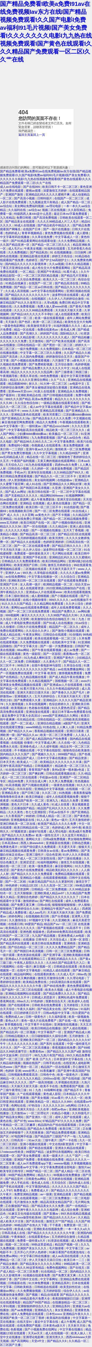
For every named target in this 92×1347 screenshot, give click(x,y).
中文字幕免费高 (65, 441)
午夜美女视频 (33, 248)
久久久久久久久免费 (13, 341)
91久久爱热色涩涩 (64, 708)
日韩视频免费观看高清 (23, 1074)
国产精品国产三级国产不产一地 (56, 1136)
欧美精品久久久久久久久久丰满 (61, 762)
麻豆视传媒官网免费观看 (18, 422)
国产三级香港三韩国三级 (71, 372)
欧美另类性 (57, 538)
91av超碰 (6, 499)
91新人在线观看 (45, 391)
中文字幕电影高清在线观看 (26, 430)
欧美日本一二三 (74, 1260)
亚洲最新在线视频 (58, 843)
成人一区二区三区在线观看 (20, 777)
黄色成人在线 (40, 1182)
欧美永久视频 (54, 989)
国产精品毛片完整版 (74, 275)
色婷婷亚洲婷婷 (54, 542)
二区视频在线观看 (35, 569)
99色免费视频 (49, 376)
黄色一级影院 (32, 654)
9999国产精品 (67, 754)
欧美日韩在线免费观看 (47, 943)
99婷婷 (30, 816)
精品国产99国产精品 (37, 1302)
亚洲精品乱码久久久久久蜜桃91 (70, 557)
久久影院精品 (77, 210)
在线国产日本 (32, 229)
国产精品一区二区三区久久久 (51, 244)
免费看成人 (21, 1190)
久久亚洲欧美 (61, 920)
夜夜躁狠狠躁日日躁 (66, 1298)
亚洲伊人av (13, 572)
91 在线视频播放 (61, 252)
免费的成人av (14, 1016)
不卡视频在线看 (25, 750)
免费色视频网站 (57, 1267)
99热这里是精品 (42, 1244)
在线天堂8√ (25, 1321)
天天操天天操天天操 (61, 912)
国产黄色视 (82, 816)
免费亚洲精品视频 (26, 1194)
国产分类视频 (61, 916)
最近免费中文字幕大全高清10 (21, 715)
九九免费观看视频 (43, 437)
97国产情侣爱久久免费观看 (38, 847)
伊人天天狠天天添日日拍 (45, 1260)
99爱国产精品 (33, 924)
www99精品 (33, 727)
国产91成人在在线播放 (58, 623)
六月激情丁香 (61, 360)
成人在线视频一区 (57, 1333)
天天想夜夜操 (35, 1132)
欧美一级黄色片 (68, 1074)
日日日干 (26, 1055)
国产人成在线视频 (75, 1028)
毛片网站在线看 (63, 553)
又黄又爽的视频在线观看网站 (57, 461)
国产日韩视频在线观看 (58, 395)
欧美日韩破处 (35, 796)
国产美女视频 (40, 1097)
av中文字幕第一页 (12, 426)
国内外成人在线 (79, 1182)
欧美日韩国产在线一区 (35, 522)
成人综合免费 (70, 1209)
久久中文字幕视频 (45, 453)
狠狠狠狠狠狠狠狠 (64, 904)
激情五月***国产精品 (60, 1221)
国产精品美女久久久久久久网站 (41, 1263)
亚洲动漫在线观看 (38, 711)
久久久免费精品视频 (72, 241)
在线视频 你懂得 (22, 742)
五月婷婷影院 (52, 1291)
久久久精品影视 (25, 337)
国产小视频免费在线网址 (41, 1329)
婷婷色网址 (16, 916)
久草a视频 (50, 302)
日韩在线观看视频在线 (61, 773)
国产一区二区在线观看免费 (32, 545)
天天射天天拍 (77, 1325)
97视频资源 (19, 831)
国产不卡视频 (61, 515)
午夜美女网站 (32, 634)
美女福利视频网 (45, 480)
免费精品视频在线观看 (70, 874)
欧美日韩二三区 (70, 1128)
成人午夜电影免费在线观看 (23, 623)
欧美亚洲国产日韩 (26, 565)
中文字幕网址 (49, 1279)
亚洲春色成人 (29, 746)
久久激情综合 (18, 920)
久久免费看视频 (25, 306)
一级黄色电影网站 (14, 325)
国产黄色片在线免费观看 (28, 870)
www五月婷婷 (9, 522)
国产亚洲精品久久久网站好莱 (63, 484)
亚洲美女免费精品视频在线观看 (21, 684)
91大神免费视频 (39, 1283)
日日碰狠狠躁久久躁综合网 (49, 1036)
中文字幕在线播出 (72, 1329)
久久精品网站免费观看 (49, 603)
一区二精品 (28, 271)
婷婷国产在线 (49, 333)
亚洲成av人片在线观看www (44, 592)
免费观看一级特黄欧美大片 (32, 553)
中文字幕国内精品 (38, 1186)
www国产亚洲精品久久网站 (61, 715)
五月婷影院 (71, 1005)
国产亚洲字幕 (52, 955)
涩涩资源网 (22, 889)
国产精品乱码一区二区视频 (18, 1032)
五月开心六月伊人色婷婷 (30, 1252)
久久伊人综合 (32, 549)
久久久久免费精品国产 (61, 947)
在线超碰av (65, 480)
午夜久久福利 (26, 1009)
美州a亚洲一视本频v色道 (68, 769)
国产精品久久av (28, 735)
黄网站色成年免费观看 (73, 997)
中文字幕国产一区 (50, 1032)
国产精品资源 (78, 758)
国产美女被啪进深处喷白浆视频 (47, 387)
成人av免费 (71, 650)
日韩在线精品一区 (29, 345)
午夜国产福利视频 (23, 461)
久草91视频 (8, 1306)
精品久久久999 (62, 1101)
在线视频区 (39, 298)
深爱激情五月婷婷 (55, 190)
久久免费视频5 (50, 349)
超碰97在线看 (38, 831)
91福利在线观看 (55, 248)
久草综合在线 (73, 665)
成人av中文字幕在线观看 (46, 407)
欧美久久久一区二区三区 (60, 279)
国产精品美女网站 (12, 1117)
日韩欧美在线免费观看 (47, 1005)
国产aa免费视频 (22, 1310)
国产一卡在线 (68, 1140)
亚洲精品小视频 (31, 877)
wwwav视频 (61, 1163)
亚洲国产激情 (14, 194)
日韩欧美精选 (23, 1287)
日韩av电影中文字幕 (57, 1013)
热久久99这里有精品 (31, 1267)
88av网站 (23, 650)
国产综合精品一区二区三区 (26, 947)
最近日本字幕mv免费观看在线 (71, 711)
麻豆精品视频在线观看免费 (18, 850)
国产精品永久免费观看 (42, 1128)
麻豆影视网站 (64, 866)
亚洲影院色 (8, 279)
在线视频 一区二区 (78, 789)
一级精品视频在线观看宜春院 (60, 403)
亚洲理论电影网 (34, 1337)
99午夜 (76, 827)
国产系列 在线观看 (52, 1043)
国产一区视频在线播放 (46, 530)
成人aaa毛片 (37, 912)
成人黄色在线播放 (59, 503)
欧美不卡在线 (49, 1086)
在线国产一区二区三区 (69, 198)
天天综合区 (59, 1182)
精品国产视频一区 (67, 1244)
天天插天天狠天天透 (69, 310)
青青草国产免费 (39, 769)
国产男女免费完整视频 (17, 453)
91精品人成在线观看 (57, 970)
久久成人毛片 (66, 974)
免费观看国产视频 (72, 1086)
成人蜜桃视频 (40, 596)
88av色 (82, 974)
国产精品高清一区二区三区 (38, 534)
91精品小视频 (61, 1113)
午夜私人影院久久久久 (29, 962)
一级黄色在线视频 (63, 785)
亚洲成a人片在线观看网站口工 (25, 959)
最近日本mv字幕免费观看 (71, 213)
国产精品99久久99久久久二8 (33, 441)
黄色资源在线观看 (29, 955)
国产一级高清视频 (41, 1082)
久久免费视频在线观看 (35, 642)
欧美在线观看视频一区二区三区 (56, 638)
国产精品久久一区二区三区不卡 (56, 476)
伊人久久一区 (74, 1097)
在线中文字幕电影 (29, 970)
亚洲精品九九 (44, 1310)
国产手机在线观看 (12, 1186)
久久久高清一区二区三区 (57, 885)
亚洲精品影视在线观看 (35, 256)
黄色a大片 (12, 1020)
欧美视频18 (19, 708)
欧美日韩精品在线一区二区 (32, 827)
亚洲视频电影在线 (23, 820)
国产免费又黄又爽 (23, 904)
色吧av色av (59, 1109)
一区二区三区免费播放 (55, 1198)
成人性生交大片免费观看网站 (51, 268)
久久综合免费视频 (29, 279)
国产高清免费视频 (45, 217)
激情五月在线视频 (73, 862)
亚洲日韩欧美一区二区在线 (18, 823)
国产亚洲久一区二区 (39, 1117)
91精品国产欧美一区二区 (28, 800)
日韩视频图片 (44, 766)
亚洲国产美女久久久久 (32, 1248)
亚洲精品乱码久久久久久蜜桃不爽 (48, 194)
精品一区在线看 (25, 329)
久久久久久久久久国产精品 (70, 1186)
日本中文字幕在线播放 (52, 758)
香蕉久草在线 (29, 376)
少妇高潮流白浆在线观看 (65, 982)
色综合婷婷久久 (59, 704)
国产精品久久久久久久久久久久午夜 (51, 1233)
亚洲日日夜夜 (75, 731)
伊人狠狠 (84, 904)
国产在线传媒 (71, 1078)
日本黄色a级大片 (54, 1325)
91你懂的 (75, 634)
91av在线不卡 (11, 410)
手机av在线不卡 (59, 812)
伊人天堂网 (22, 619)
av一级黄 (46, 1194)
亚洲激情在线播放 (66, 1024)
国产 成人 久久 (10, 515)
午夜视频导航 (9, 376)
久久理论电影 (76, 978)
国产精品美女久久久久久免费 (52, 418)
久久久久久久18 (54, 1105)
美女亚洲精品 (64, 1310)
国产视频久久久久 (44, 754)
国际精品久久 (69, 333)
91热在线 (49, 727)
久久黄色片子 (52, 661)
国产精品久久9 (57, 1341)
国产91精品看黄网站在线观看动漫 (34, 241)
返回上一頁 (37, 134)
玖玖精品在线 (26, 719)
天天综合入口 (14, 464)
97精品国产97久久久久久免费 (62, 1121)
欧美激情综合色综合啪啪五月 (51, 619)
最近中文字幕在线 (47, 1321)
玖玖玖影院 (25, 789)
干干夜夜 (55, 1225)
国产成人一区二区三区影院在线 (35, 858)
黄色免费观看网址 (79, 986)
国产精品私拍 (39, 252)
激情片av (84, 1167)
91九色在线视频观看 (39, 464)
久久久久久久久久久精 (23, 1043)
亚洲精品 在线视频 (32, 503)
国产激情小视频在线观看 (68, 630)
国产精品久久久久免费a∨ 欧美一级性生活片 (31, 835)
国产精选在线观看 (41, 1148)
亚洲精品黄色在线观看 (26, 414)
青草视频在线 (14, 1024)
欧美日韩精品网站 (54, 561)
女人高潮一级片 (31, 584)
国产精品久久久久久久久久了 (60, 897)
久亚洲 (57, 488)
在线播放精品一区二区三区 (70, 1302)
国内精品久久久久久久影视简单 (26, 264)
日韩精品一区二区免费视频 (49, 889)
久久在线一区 (67, 742)
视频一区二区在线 (17, 1244)
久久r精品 (84, 773)
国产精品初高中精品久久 (54, 225)
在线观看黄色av (39, 1236)
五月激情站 (37, 341)
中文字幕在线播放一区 (43, 576)
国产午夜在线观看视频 (47, 650)
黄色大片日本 (20, 804)
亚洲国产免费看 (25, 1159)
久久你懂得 (8, 627)
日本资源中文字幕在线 (69, 1059)
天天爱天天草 (67, 847)
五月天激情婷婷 (80, 820)
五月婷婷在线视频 (61, 1179)
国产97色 (20, 1121)
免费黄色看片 (9, 847)
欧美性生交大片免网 (78, 322)
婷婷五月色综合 (63, 256)
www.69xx (34, 1121)
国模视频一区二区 (67, 681)
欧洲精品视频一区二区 (58, 584)
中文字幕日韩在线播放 (35, 1256)
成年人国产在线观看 (68, 1117)
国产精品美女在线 (49, 1009)
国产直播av (51, 1213)
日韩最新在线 (17, 1283)
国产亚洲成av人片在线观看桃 (63, 684)
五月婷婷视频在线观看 (32, 538)
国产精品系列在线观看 (15, 943)
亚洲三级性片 (35, 854)
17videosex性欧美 (12, 1152)
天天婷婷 (14, 368)
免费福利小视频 (19, 445)
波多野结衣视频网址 (60, 1152)
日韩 (43, 565)
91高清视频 (12, 785)
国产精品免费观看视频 (61, 1132)
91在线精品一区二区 (54, 1271)
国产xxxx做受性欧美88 (26, 1217)
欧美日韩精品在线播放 (46, 1028)
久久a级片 (15, 657)
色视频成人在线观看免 (46, 445)
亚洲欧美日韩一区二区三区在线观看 (32, 580)
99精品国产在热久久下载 (31, 1225)
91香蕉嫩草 (48, 1070)
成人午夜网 (68, 1321)
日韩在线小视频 (19, 468)
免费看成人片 (40, 1190)
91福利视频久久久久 (67, 325)
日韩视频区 (34, 661)
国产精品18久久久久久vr (59, 1217)
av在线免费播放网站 (71, 669)
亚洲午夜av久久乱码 (39, 449)
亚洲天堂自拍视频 (69, 499)
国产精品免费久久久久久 (60, 993)
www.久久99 (30, 410)
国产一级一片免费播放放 (57, 646)
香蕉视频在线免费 (64, 1047)
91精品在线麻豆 (16, 283)
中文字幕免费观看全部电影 (58, 1167)
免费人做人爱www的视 (52, 306)
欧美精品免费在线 (35, 982)
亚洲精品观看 (63, 1194)
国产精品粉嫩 (81, 337)
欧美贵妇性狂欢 (71, 1287)
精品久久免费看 (47, 422)
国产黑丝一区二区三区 (58, 345)
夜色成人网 (68, 329)
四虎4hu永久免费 (66, 464)
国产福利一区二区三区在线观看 (23, 989)
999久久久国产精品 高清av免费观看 (29, 399)
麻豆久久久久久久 (33, 615)
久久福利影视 (58, 1016)
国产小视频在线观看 (65, 596)
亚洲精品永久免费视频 (73, 391)
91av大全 (34, 1140)
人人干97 (6, 1190)
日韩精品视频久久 (17, 1036)
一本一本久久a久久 (77, 1229)
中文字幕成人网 (46, 742)
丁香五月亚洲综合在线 (15, 268)
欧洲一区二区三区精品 (48, 322)
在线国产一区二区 (41, 283)
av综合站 (6, 206)
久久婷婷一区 (40, 468)
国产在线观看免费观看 (73, 580)
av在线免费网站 (16, 576)
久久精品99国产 (70, 453)
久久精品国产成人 (23, 758)
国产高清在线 (35, 1221)
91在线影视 (71, 507)
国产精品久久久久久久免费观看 (32, 874)
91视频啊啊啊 (74, 495)
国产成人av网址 (16, 491)
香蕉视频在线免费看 (51, 1159)
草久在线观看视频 (26, 1198)
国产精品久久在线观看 (26, 542)
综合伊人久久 (72, 1291)
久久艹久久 (58, 379)
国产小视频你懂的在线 (67, 522)
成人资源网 (22, 499)
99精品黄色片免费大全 (35, 1298)
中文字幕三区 (75, 1248)
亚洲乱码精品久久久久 (63, 959)
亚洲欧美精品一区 (38, 1101)
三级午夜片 (50, 1140)
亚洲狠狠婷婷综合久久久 (34, 1306)
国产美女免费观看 (29, 1155)
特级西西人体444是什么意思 (33, 213)
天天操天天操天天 (69, 696)
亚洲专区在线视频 (40, 472)
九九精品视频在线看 (33, 677)
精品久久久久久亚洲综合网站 (29, 379)
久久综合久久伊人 (38, 630)
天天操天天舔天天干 (63, 569)
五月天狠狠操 (23, 893)
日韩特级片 (45, 198)
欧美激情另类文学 (39, 325)
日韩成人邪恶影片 (44, 997)
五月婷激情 (77, 1036)
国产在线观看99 (19, 1005)
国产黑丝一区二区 (27, 1067)
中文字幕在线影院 (49, 750)
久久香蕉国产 (14, 816)
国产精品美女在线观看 (20, 221)
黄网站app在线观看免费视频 (30, 607)
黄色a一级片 (59, 820)
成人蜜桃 (83, 233)
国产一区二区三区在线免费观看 (29, 611)
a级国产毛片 (71, 723)
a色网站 (71, 1105)
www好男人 (30, 1070)
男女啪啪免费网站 (79, 839)
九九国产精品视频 (44, 935)
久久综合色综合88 (27, 403)
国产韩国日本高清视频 (35, 488)
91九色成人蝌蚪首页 (38, 657)
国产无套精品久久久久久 (22, 495)
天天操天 (11, 322)
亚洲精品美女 (11, 793)
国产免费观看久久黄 (28, 700)
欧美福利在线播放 (59, 1318)
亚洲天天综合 (26, 1109)
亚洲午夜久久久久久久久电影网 (38, 1209)
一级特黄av (34, 426)
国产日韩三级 (31, 793)
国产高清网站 (20, 1341)
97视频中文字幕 (40, 920)
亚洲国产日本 (9, 584)
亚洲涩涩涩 (28, 862)
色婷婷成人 (12, 233)
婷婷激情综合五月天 (60, 356)
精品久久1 (61, 399)
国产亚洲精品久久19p (16, 418)
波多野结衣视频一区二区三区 (62, 549)
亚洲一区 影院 (79, 939)
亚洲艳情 (70, 943)
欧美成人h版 (23, 1229)
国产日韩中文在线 (26, 1279)
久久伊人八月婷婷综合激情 (66, 298)
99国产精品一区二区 (40, 1171)
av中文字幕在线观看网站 (48, 291)
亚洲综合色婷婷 (28, 897)
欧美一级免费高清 (41, 866)
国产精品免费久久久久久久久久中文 (46, 368)
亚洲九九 (52, 800)
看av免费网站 (70, 850)
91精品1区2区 (29, 885)
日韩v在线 (43, 904)
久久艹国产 (74, 1155)
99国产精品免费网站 (22, 1175)
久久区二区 (49, 793)
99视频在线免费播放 (67, 1175)
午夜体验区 (19, 1236)
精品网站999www (52, 495)
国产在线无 (77, 1267)
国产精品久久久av (20, 731)
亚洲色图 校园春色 (32, 931)
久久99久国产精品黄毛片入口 (66, 962)
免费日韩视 (24, 217)
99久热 (27, 572)
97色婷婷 (37, 1001)
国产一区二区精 (16, 881)
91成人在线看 (60, 804)
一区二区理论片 (39, 1113)
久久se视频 (56, 264)
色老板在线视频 (39, 708)
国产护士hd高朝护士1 (55, 260)
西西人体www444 (32, 843)
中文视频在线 (82, 418)
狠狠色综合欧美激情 (77, 750)
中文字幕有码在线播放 (15, 237)
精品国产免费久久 (64, 611)
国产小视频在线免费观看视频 (30, 360)
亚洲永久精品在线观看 (70, 1148)
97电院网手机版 (22, 1136)
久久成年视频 (49, 746)
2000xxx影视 (52, 1078)
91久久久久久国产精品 (17, 603)
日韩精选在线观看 (66, 966)
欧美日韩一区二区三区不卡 (44, 507)
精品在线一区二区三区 (42, 457)
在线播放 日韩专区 (35, 939)
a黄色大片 (79, 360)
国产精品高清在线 (67, 283)
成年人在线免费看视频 (66, 607)
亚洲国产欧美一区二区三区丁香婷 (22, 1318)
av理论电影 (54, 206)
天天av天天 (36, 1333)
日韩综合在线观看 (55, 634)
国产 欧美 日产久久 (39, 1059)
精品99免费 (16, 781)
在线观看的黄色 (45, 974)
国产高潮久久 (29, 333)
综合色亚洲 (53, 854)
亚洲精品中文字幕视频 (49, 789)
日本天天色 (8, 762)
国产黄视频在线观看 (51, 928)
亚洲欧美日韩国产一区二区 (38, 1040)
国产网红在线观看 (52, 901)
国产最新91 (8, 395)
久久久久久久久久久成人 (54, 337)
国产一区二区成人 (23, 723)
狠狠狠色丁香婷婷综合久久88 (20, 908)
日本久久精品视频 (77, 264)
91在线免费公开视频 (28, 518)
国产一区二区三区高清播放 (32, 1047)
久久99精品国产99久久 (69, 472)
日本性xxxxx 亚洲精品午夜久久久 (68, 1314)
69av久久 (23, 1001)
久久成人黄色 (40, 804)
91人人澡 (43, 820)
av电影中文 (77, 383)
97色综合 (34, 1105)
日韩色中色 (48, 1074)
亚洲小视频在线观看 (33, 1144)
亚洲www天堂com (20, 391)
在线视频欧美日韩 (21, 511)
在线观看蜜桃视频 (55, 877)
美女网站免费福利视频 (29, 206)
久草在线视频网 (36, 704)
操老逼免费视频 (62, 468)
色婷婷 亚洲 (13, 1070)
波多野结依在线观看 (66, 295)
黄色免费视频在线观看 (60, 233)
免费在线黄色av (48, 329)
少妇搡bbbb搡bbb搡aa (32, 434)
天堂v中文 (38, 1341)
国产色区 (25, 322)
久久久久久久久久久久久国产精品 (33, 669)
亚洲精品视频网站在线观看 (23, 993)
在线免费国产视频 (29, 1325)
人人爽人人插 (66, 727)
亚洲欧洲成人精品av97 (49, 893)
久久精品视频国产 (41, 681)
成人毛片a (15, 248)
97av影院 (6, 1229)
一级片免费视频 (28, 349)
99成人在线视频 (25, 225)
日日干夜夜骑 (20, 1097)
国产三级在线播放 (70, 858)
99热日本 (23, 665)
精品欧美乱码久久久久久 (63, 870)
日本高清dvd (10, 843)
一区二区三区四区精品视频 (41, 275)
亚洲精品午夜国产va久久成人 (60, 908)
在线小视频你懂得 (35, 600)
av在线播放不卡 (81, 600)
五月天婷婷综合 (45, 696)
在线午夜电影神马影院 (47, 665)
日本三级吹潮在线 (17, 596)
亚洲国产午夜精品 (49, 271)
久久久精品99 (58, 526)
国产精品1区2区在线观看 (74, 534)
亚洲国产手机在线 (35, 557)
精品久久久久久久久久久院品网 (32, 372)
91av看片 (57, 1097)
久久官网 (28, 515)
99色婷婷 (11, 885)
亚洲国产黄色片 (64, 657)
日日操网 (80, 252)
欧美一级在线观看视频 (50, 318)
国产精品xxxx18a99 (56, 426)
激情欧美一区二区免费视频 (72, 449)
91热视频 (65, 793)
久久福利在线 (17, 210)
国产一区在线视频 (35, 526)
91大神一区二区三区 (54, 383)
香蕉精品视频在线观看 (49, 731)
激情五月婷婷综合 (60, 565)
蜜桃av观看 (34, 190)
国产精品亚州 (14, 1179)
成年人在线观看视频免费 (63, 796)
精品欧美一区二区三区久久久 (65, 430)
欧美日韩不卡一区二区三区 (60, 186)
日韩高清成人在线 (14, 1233)
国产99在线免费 (54, 986)
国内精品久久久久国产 (15, 754)
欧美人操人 (79, 1333)
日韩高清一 (19, 1140)
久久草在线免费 (42, 237)
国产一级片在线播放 (57, 229)
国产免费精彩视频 (41, 364)
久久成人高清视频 (17, 291)
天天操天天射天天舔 (25, 1086)
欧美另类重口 (52, 414)
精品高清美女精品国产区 (57, 1202)
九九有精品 (7, 217)
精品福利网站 (23, 974)
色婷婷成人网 (61, 827)
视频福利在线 (20, 298)
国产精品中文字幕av (78, 407)
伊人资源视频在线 (20, 480)
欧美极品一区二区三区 (64, 434)
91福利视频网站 (48, 862)
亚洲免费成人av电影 (71, 935)
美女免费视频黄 (74, 445)
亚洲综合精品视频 (49, 723)
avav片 (85, 681)
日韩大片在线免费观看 (32, 627)
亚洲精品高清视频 (52, 410)
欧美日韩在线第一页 (42, 491)
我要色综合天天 (56, 1001)
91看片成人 (71, 271)
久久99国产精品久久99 (62, 615)
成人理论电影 (58, 831)
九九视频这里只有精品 (44, 202)
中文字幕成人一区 (67, 237)
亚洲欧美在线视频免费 (48, 1229)
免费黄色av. (37, 1051)
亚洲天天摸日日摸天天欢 (33, 692)
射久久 (34, 383)
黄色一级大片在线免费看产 (39, 1020)
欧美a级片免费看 (80, 831)
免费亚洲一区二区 (76, 1225)
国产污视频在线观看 (36, 785)
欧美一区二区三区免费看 (57, 735)
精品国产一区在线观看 (56, 1067)
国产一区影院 (52, 654)
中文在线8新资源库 (62, 1144)
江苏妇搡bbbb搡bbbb (77, 414)
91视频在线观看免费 (37, 1275)
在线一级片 (24, 966)
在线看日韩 (15, 924)
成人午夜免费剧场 (43, 499)
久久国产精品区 (19, 1028)
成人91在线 (34, 484)
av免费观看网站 (19, 437)
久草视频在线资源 (67, 1082)
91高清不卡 (74, 928)
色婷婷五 (32, 260)
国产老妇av (71, 1009)
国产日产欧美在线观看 (61, 341)
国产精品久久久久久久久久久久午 (27, 295)
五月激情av (19, 1113)
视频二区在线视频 (54, 210)
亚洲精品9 (50, 700)
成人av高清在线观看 (66, 1256)
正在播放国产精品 (23, 808)
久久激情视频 (15, 704)
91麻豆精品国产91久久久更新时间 (51, 881)
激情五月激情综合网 (51, 978)
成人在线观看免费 (67, 314)
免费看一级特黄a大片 (31, 1240)
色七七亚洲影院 (36, 812)
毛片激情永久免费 (26, 1202)
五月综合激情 (64, 364)
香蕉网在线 (8, 1001)
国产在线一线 (68, 1020)
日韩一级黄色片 (36, 1016)
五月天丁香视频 (74, 530)
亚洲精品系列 (61, 1283)
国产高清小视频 (25, 198)
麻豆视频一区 (42, 966)
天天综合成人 (59, 939)
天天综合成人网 (36, 781)
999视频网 (12, 615)
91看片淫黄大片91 (32, 688)
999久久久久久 (59, 600)
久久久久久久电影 (17, 530)
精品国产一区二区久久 (64, 627)
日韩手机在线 (52, 1063)
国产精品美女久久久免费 (48, 1206)
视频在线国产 (32, 1063)
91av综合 (81, 623)
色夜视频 (16, 1329)
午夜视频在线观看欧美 (75, 422)
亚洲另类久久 (55, 1337)
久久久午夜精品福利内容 (63, 688)
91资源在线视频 (59, 1240)
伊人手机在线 (20, 1182)
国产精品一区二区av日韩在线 (33, 287)
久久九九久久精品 (29, 1078)
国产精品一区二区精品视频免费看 (66, 518)
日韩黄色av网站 (36, 1179)
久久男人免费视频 (61, 781)
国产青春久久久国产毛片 (68, 692)
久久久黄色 (16, 812)
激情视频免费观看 (71, 673)
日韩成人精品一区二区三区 (54, 816)
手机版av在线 (48, 777)
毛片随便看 (57, 1248)
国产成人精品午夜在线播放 (67, 677)
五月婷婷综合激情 (64, 1236)
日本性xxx (9, 538)
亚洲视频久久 (23, 696)
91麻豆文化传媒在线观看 (25, 1213)
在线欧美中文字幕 (64, 642)
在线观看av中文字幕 (25, 1167)
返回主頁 (24, 134)
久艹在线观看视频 (29, 1094)
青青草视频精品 (32, 233)
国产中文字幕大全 (26, 646)
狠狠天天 (84, 847)
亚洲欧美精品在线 (29, 395)
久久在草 (43, 1109)
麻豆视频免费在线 (12, 839)
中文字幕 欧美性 (46, 673)
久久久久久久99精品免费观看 (34, 310)
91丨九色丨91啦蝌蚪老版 (46, 1090)
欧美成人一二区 (28, 762)
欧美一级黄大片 (54, 1155)
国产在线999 (32, 186)
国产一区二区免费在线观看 (53, 511)
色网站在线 (19, 1105)
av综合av (34, 210)
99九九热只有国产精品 (49, 1055)
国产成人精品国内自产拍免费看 (47, 738)
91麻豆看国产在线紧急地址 (67, 1252)
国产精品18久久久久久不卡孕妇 (32, 314)
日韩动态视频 (81, 843)
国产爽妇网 (37, 773)
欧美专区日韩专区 (12, 1171)
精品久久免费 (70, 800)
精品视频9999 (17, 383)
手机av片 (20, 472)
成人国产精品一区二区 (76, 202)
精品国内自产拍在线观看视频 (57, 1125)
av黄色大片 (43, 515)
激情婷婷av (30, 901)
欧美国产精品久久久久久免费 (57, 823)
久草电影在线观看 (46, 572)
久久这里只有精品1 (75, 835)
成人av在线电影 (11, 186)
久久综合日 (68, 576)
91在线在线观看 (16, 769)
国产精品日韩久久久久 (67, 545)
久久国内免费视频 (32, 356)
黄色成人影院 (52, 1094)
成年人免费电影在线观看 (28, 1314)
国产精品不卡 (73, 1090)
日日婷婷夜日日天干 (28, 1013)
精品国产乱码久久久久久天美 (57, 808)
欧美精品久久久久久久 (20, 928)
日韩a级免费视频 (54, 839)
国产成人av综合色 (69, 437)
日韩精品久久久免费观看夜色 (21, 561)
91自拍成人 (80, 511)
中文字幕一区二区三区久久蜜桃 (41, 352)
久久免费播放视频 (29, 1291)
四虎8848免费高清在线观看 (65, 931)
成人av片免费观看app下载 (34, 1163)
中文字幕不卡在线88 (38, 1024)
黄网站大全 (34, 839)
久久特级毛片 (81, 1113)
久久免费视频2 (18, 252)
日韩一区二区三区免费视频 (64, 951)
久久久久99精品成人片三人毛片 (58, 221)
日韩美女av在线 (48, 850)
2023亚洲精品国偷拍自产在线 (66, 588)
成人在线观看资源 (32, 588)
